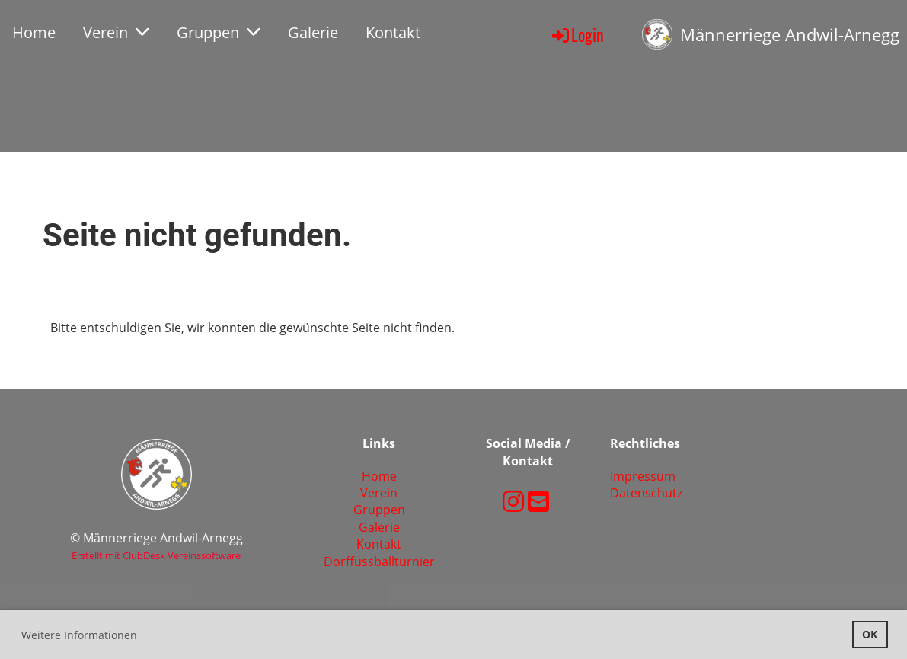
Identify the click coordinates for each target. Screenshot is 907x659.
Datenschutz (646, 493)
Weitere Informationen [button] (79, 635)
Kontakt (393, 32)
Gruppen (218, 32)
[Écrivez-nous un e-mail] (538, 501)
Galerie (313, 32)
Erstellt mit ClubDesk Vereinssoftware (156, 555)
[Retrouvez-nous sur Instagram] (513, 501)
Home (34, 32)
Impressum (642, 476)
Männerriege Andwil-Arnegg (789, 34)
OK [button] (869, 634)
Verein (116, 32)
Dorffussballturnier (379, 561)
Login (577, 34)
